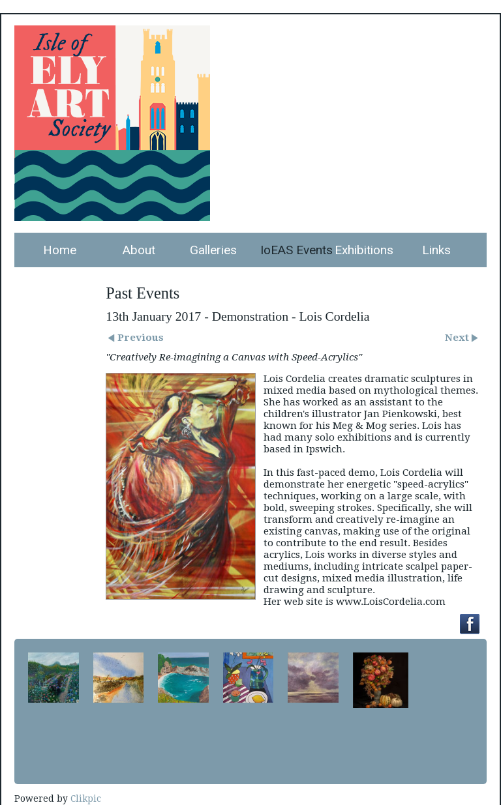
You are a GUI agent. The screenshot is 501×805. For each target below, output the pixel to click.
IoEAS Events (292, 249)
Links (436, 249)
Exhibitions (364, 249)
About (139, 249)
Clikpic (85, 798)
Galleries (213, 249)
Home (59, 249)
